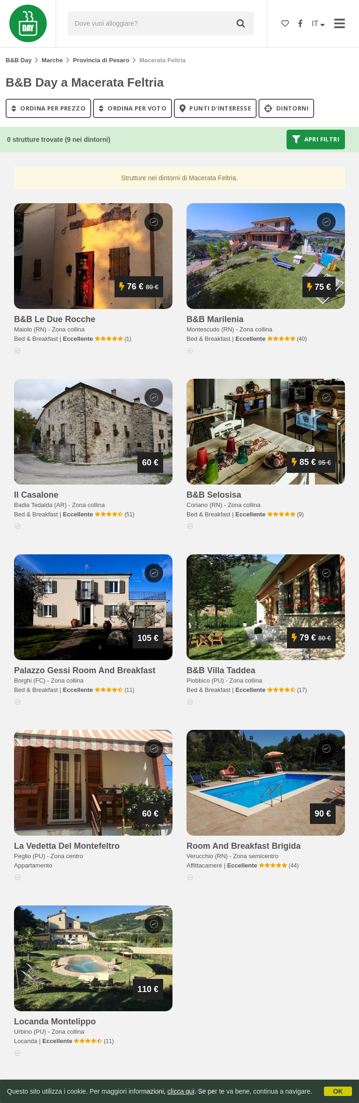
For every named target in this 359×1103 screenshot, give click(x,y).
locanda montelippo (55, 1021)
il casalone (36, 495)
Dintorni (286, 108)
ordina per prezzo (48, 108)
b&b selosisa (214, 495)
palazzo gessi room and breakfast (84, 670)
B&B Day (19, 60)
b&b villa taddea (221, 670)
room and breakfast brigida (244, 846)
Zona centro (66, 856)
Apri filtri (315, 139)
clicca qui (180, 1091)
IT (318, 24)
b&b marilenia (215, 319)
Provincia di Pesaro (101, 60)
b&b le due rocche (54, 319)
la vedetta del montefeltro (67, 846)
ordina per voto (132, 108)
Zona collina (68, 329)
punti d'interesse (215, 108)
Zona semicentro (256, 856)
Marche (52, 60)
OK (338, 1091)
